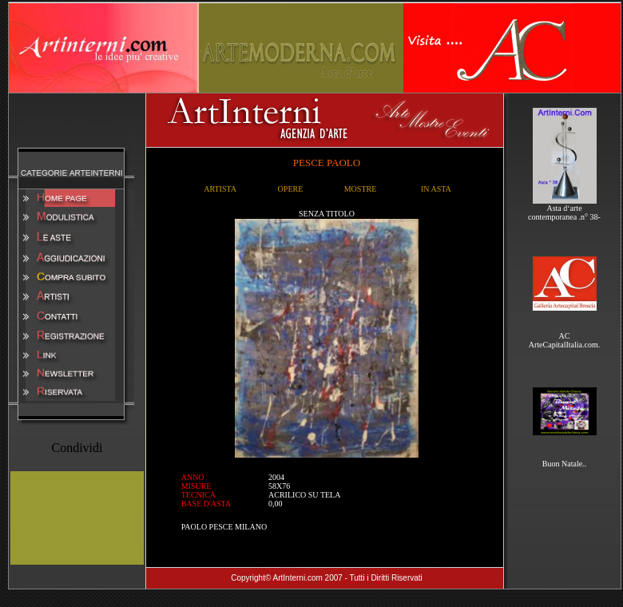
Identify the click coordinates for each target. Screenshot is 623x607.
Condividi (76, 447)
